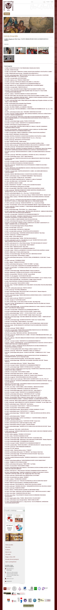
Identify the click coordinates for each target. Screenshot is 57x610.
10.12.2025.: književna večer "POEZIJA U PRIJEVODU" (17, 80)
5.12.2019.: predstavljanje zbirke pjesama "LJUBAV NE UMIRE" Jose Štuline (22, 264)
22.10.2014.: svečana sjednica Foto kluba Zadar (15, 455)
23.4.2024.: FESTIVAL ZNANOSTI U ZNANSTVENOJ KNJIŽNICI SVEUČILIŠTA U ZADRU (25, 136)
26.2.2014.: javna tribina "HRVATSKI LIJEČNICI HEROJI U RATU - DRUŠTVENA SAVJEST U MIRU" (28, 491)
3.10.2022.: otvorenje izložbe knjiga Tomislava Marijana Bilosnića (19, 225)
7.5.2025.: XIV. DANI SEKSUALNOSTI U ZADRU (16, 105)
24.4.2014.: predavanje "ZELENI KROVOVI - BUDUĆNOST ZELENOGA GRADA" (23, 484)
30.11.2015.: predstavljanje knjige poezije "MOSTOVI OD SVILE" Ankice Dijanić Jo (23, 390)
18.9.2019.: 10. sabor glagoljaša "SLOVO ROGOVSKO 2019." (18, 276)
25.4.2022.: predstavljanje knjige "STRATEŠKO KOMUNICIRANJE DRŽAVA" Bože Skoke (25, 232)
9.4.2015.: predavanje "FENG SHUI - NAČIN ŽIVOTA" (17, 429)
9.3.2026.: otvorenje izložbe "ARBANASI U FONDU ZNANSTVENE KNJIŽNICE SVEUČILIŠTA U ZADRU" (28, 71)
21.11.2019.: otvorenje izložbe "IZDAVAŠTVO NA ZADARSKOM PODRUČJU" (22, 265)
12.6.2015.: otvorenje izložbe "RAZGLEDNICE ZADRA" (17, 407)
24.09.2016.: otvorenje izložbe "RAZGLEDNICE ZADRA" (17, 371)
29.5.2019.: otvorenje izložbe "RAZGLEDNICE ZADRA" (17, 283)
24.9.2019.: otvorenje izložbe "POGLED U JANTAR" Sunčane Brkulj (20, 274)
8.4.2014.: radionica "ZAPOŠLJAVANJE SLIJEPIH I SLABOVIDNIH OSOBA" (22, 489)
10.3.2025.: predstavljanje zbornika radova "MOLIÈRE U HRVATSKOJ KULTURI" (23, 111)
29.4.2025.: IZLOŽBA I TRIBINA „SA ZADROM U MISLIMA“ (18, 107)
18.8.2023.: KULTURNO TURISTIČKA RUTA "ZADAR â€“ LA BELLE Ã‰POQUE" (23, 179)
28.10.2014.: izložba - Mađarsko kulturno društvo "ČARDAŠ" (18, 450)
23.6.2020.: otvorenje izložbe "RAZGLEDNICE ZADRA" (17, 255)
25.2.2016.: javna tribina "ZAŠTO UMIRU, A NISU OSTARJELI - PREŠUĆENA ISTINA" (24, 386)
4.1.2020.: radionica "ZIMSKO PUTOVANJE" (15, 262)
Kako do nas (8, 552)
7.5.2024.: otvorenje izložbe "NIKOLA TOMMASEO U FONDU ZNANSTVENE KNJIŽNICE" (25, 132)
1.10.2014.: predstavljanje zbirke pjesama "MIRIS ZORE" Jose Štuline (20, 464)
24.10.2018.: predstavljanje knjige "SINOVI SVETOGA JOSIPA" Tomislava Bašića (23, 311)
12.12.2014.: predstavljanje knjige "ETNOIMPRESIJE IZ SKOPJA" (19, 441)
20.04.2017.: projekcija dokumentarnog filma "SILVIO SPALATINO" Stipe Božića (22, 358)
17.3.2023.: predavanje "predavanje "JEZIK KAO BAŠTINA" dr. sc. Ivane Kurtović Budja (24, 202)
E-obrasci (7, 549)
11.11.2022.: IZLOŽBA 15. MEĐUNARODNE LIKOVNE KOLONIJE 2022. (21, 219)
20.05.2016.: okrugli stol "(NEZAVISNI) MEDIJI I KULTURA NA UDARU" (21, 377)
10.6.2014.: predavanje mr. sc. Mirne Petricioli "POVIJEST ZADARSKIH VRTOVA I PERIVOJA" (26, 470)
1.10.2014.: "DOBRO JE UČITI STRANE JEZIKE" (16, 462)
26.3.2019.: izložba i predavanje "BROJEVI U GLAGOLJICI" (18, 298)
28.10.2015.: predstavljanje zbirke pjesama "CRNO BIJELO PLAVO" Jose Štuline (22, 393)
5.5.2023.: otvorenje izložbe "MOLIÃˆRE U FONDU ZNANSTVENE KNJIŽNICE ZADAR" (25, 188)
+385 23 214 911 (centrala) (12, 573)
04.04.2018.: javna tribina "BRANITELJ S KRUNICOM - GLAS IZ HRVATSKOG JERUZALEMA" (26, 323)
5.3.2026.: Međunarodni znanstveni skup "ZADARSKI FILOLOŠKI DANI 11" (22, 73)
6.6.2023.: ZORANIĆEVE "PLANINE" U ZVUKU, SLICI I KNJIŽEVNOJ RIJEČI (23, 184)
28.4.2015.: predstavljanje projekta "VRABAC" (15, 416)
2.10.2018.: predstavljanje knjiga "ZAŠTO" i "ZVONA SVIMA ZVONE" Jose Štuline (23, 313)
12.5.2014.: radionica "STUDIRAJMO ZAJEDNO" (16, 479)
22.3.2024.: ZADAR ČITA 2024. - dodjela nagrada (15, 141)
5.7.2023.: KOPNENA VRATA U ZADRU (14, 183)
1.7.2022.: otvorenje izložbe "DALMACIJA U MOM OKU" (17, 229)
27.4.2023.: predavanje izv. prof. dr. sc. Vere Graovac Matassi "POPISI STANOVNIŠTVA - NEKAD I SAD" (28, 194)
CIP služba (8, 554)
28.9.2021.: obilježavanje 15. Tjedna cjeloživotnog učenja (17, 252)
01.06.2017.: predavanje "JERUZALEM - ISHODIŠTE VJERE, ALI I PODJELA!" (23, 350)
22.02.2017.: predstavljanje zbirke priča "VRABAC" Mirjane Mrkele (20, 363)
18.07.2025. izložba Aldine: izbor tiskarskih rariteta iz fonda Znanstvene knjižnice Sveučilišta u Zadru (26, 95)
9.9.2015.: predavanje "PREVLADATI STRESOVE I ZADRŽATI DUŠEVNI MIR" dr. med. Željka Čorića (28, 400)
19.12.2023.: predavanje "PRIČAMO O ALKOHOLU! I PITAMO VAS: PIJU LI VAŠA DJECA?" (26, 154)
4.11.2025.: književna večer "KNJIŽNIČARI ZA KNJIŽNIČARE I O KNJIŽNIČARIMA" (24, 85)
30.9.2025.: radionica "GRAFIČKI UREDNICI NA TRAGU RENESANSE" (21, 93)
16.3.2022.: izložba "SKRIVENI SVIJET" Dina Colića (16, 246)
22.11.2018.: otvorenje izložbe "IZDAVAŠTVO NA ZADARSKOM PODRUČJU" (22, 309)
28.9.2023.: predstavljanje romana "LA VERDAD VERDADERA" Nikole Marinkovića (23, 175)
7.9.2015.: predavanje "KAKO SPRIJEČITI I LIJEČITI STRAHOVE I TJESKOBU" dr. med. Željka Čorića (28, 402)
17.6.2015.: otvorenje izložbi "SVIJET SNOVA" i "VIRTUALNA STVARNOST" (22, 405)
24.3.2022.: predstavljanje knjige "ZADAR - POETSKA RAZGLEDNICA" (21, 238)
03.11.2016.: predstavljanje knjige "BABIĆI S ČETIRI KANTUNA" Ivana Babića (22, 366)
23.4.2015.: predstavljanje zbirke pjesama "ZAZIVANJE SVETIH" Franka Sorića (22, 420)
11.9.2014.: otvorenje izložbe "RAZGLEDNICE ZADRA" (17, 465)
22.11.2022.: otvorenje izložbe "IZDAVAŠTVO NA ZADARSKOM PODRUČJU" (22, 214)
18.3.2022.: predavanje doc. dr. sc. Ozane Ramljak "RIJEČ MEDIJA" (20, 244)
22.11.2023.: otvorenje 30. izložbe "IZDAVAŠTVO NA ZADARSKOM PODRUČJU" (23, 161)
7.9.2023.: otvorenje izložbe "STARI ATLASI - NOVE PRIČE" (18, 177)
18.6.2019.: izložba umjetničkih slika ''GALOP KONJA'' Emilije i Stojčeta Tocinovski (23, 279)
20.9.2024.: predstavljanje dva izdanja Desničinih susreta (17, 124)
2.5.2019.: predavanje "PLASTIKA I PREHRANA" (16, 289)
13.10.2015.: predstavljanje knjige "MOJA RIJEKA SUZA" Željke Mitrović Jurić (22, 395)
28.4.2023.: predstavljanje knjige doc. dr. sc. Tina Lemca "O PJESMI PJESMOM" (22, 193)
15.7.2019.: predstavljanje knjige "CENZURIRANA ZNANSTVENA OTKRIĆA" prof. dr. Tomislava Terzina (28, 277)
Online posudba (9, 544)
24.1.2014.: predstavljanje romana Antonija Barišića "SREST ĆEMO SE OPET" (22, 499)
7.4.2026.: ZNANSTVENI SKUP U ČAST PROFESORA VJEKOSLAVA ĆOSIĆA (22, 68)
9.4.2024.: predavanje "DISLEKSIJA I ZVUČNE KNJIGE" (17, 139)
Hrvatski (48, 1)
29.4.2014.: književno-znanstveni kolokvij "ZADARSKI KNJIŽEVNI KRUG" (21, 482)
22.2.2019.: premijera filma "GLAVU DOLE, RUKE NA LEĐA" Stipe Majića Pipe (22, 301)
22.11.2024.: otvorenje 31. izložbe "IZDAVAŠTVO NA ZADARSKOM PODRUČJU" (23, 122)
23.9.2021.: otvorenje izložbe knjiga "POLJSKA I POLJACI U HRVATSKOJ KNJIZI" (23, 253)
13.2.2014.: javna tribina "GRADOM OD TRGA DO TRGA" (18, 493)
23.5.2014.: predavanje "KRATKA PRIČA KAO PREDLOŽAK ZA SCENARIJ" (22, 475)
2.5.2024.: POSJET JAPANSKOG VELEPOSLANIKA (16, 134)
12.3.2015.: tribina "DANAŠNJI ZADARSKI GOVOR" (17, 436)
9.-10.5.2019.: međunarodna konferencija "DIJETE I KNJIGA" (18, 287)
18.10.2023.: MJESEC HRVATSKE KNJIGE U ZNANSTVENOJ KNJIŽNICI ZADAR (23, 174)
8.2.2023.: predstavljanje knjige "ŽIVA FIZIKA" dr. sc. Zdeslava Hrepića (20, 209)
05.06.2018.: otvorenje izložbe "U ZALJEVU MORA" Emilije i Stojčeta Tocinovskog (23, 314)
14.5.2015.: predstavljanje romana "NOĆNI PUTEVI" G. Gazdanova (20, 411)
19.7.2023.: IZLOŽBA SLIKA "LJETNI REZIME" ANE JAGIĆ (18, 181)
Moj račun (7, 547)
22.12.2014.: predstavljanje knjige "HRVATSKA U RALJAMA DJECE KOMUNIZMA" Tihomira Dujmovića (28, 439)
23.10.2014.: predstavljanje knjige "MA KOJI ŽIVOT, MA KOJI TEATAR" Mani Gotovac (24, 453)
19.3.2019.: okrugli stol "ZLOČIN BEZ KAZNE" (15, 299)
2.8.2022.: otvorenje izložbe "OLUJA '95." (14, 227)
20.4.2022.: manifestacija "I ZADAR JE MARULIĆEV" (17, 234)
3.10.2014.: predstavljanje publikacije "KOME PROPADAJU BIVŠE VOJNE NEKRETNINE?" (25, 460)
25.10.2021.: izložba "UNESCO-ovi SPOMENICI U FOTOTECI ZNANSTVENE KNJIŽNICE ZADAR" (27, 250)
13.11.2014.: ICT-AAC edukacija (12, 448)
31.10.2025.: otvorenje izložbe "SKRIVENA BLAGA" (16, 87)
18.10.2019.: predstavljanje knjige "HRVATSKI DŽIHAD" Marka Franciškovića (22, 270)
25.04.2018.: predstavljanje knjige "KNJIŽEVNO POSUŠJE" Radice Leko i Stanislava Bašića (25, 319)
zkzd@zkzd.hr (9, 581)
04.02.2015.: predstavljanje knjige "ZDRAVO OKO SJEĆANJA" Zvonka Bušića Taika (23, 437)
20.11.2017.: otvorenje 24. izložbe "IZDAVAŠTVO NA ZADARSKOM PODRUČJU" (23, 340)
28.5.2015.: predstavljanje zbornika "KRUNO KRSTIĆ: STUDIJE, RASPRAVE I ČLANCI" (25, 409)
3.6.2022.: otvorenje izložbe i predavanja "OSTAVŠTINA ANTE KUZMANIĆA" (22, 231)
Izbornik (7, 13)
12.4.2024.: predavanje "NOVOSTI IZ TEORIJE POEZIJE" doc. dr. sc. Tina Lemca (23, 137)
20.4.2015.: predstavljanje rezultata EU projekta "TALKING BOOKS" (20, 424)
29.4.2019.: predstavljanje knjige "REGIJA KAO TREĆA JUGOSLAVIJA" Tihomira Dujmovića (25, 291)
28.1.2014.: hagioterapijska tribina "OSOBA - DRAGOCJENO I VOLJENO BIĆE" (23, 498)
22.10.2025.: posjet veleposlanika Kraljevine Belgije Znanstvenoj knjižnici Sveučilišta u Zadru (25, 88)
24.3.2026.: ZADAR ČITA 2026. (11, 69)
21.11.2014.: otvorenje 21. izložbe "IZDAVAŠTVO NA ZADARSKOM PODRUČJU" (23, 443)
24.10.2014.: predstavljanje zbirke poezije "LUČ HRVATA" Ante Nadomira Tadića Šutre (24, 452)
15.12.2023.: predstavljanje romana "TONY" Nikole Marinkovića (19, 156)
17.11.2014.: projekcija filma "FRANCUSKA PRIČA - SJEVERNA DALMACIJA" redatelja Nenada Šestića (28, 444)
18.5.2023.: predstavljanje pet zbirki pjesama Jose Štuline (17, 186)
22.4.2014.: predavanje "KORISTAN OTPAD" (15, 487)
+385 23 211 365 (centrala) (12, 572)
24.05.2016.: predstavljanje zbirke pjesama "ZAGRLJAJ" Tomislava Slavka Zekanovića (24, 375)
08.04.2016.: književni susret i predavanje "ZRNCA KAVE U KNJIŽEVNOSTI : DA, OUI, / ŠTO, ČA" (27, 378)
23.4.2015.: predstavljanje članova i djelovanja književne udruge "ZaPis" (20, 422)
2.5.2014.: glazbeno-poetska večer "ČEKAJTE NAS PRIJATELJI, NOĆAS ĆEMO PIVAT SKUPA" (26, 480)
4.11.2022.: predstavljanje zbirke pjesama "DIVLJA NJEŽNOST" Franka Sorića (22, 221)
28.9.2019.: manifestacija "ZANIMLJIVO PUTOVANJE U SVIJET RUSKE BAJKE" (23, 272)
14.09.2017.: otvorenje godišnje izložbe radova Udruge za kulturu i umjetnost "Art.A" (23, 348)
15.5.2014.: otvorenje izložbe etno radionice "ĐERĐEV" (17, 477)
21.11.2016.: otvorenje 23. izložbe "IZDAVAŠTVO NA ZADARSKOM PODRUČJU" (23, 365)
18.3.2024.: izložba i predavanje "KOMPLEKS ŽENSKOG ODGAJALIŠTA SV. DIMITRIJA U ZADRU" (27, 145)
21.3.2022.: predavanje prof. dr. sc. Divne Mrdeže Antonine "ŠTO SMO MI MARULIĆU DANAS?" (26, 243)
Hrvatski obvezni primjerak (12, 559)
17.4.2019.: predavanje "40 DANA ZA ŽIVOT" (15, 293)
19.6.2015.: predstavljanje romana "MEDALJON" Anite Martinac (19, 404)
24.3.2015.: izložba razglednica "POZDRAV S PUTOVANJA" (18, 434)
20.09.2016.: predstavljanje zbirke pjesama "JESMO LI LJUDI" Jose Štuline (21, 373)
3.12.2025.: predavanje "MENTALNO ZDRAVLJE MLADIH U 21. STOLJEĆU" (22, 81)
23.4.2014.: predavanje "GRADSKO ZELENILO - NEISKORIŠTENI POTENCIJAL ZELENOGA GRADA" (28, 486)
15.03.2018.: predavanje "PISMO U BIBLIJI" (15, 328)
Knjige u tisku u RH (10, 557)
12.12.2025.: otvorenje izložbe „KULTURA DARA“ (16, 78)
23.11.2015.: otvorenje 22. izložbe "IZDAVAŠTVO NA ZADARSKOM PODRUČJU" (23, 392)
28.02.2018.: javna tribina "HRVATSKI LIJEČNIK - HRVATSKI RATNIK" (21, 333)
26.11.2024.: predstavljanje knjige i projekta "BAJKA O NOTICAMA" (20, 121)
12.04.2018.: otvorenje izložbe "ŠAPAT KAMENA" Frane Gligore (19, 321)
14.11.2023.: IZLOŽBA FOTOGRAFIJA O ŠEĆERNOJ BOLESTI (19, 163)
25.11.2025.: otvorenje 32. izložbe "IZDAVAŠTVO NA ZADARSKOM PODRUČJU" (23, 83)
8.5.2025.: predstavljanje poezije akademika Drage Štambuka (18, 103)
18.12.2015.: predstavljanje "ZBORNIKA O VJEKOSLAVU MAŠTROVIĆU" (21, 388)
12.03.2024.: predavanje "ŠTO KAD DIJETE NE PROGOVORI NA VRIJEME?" (22, 146)
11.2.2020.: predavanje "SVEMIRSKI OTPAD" (15, 260)
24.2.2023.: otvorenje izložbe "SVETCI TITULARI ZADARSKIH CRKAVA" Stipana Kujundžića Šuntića (27, 204)
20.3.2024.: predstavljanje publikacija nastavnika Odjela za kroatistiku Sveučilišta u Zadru (24, 143)
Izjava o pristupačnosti (10, 561)
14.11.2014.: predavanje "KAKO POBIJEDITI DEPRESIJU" (18, 446)
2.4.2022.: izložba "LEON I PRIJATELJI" (14, 236)
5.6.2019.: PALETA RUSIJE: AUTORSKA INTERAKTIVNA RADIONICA (21, 281)
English (52, 1)
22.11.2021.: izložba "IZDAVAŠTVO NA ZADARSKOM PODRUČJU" (20, 248)
